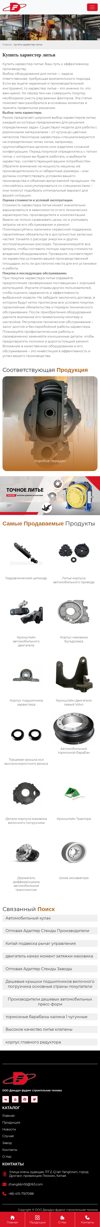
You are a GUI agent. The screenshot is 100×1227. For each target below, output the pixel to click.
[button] (90, 423)
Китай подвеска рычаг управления (41, 943)
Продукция (37, 1219)
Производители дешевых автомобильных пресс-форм (50, 1001)
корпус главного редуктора (33, 1042)
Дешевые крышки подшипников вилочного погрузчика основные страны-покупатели (50, 984)
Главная (7, 44)
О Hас (62, 1219)
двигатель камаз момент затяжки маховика (49, 956)
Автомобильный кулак (28, 918)
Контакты (87, 1219)
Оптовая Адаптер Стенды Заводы (39, 969)
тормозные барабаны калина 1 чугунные (46, 1016)
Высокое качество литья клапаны (39, 1029)
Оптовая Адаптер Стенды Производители (47, 930)
